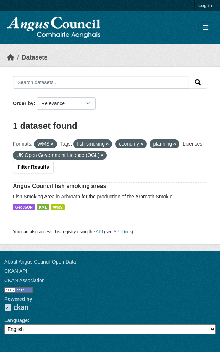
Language (16, 320)
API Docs (123, 231)
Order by (23, 103)
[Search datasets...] (101, 82)
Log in (205, 5)
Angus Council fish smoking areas (59, 186)
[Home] (10, 57)
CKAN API (15, 271)
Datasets (35, 57)
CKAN (16, 307)
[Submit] (198, 82)
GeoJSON (24, 207)
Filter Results (33, 167)
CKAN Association (24, 280)
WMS (58, 207)
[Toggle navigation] (205, 27)
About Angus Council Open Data (40, 262)
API (99, 231)
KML (43, 207)
